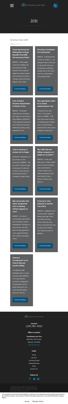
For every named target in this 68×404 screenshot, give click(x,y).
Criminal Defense (34, 363)
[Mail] (30, 379)
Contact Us (34, 369)
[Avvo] (34, 379)
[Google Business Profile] (38, 379)
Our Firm (34, 358)
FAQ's (34, 366)
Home (34, 355)
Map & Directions (34, 345)
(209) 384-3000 (34, 326)
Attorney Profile (34, 360)
